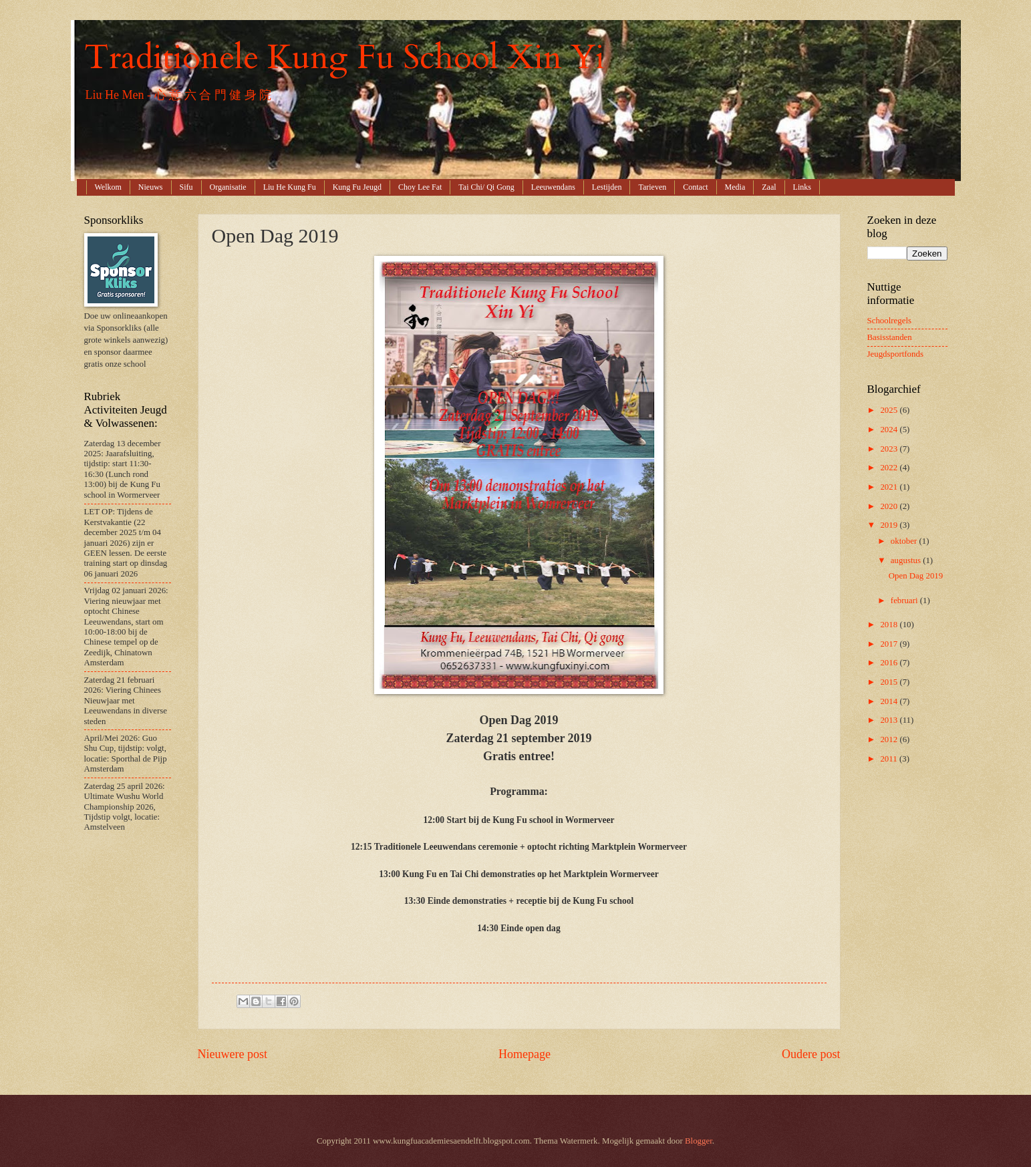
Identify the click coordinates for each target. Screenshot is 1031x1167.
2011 (889, 759)
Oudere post (811, 1054)
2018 (889, 624)
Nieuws (150, 187)
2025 (889, 410)
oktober (905, 541)
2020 (889, 506)
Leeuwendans (553, 187)
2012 (889, 739)
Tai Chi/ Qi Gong (486, 187)
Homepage (524, 1054)
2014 (889, 701)
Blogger (698, 1141)
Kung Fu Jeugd (357, 187)
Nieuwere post (233, 1054)
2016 (889, 662)
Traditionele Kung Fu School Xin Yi (344, 57)
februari (905, 600)
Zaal (769, 187)
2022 (889, 467)
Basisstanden (889, 337)
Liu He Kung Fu (289, 187)
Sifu (186, 187)
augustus (907, 560)
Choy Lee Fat (420, 187)
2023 (889, 449)
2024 (889, 429)
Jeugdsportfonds (895, 354)
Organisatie (228, 187)
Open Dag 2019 (916, 575)
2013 (889, 720)
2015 (889, 682)
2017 (889, 644)
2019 (889, 525)
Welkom (108, 187)
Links (802, 187)
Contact (695, 187)
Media (735, 187)
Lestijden (607, 187)
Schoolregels (889, 320)
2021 (889, 487)
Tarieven (652, 187)
